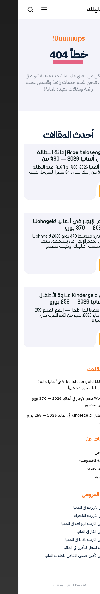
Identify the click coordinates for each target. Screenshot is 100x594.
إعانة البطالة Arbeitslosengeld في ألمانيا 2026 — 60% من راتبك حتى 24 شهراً (54, 385)
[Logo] (81, 9)
